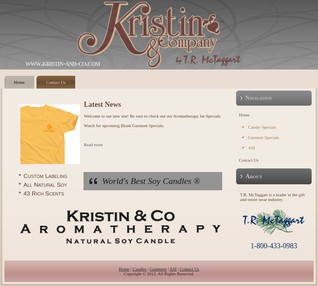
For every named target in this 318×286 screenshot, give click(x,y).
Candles (139, 269)
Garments (158, 269)
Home (19, 82)
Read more (93, 144)
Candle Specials (262, 127)
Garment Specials (263, 137)
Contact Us (56, 82)
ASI (251, 147)
